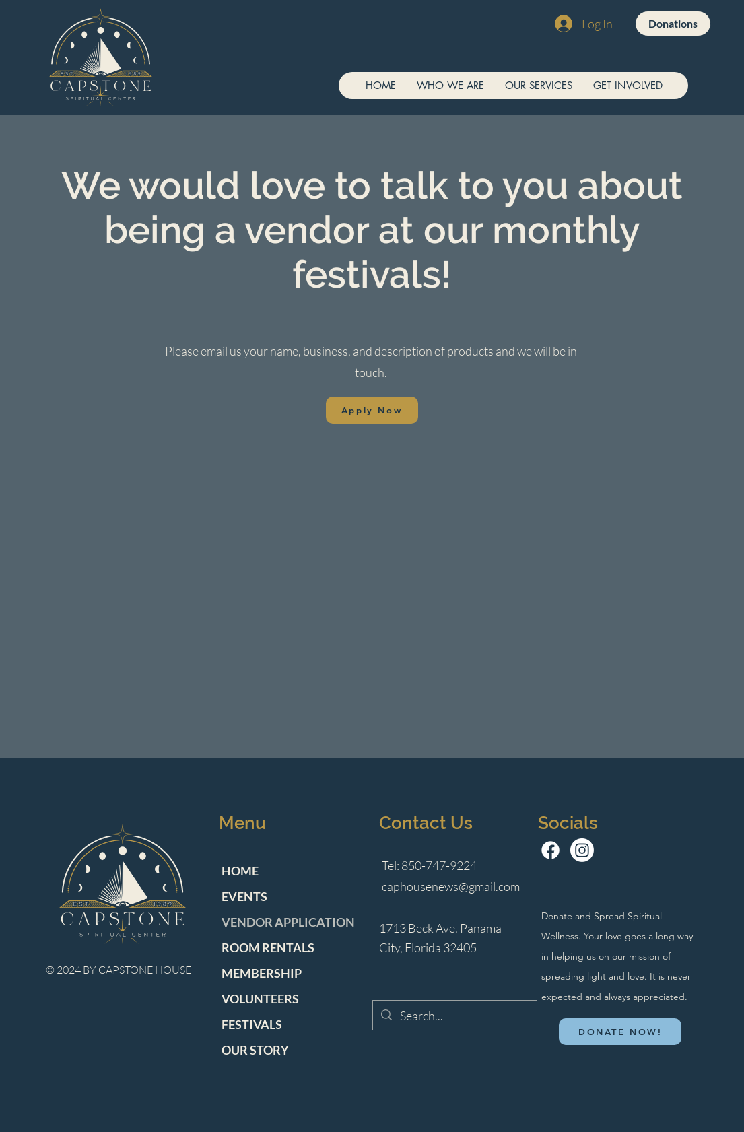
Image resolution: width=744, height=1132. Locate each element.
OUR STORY (255, 1049)
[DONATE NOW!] (620, 1031)
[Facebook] (550, 850)
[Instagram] (582, 850)
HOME (240, 870)
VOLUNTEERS (260, 998)
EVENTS (244, 896)
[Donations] (673, 23)
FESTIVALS (252, 1024)
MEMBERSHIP (262, 973)
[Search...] (454, 1016)
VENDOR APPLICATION (288, 921)
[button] (450, 85)
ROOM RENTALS (268, 947)
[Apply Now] (372, 410)
